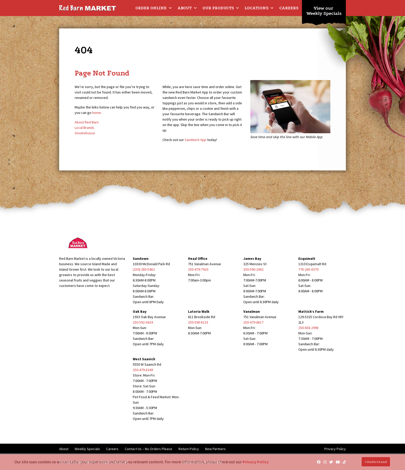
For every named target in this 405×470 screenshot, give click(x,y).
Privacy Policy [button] (256, 461)
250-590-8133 (198, 322)
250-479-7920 (198, 269)
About (187, 8)
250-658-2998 (308, 327)
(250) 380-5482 (144, 269)
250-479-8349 (143, 369)
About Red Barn (87, 122)
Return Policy (188, 449)
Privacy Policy (335, 449)
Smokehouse (85, 133)
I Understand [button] (376, 461)
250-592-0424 (143, 322)
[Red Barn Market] (87, 7)
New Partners (215, 449)
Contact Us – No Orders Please (148, 449)
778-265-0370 (308, 269)
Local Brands (84, 127)
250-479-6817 (253, 322)
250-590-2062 (253, 269)
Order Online (153, 8)
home (96, 112)
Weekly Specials (87, 449)
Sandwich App (195, 139)
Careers (288, 8)
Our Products (220, 8)
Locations (259, 8)
